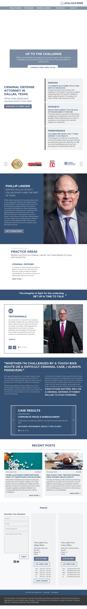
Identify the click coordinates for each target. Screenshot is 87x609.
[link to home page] (17, 5)
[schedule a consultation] (43, 298)
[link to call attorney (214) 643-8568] (71, 5)
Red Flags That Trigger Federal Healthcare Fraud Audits (63, 480)
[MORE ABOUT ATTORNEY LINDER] (18, 110)
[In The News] (28, 11)
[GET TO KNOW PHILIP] (14, 235)
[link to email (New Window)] (18, 565)
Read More (35, 499)
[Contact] (73, 11)
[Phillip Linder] (15, 11)
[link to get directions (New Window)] (43, 555)
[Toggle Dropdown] (52, 12)
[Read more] (26, 275)
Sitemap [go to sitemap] (46, 596)
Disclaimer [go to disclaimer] (54, 596)
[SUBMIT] (24, 561)
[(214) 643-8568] (41, 562)
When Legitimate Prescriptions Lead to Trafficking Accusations (23, 480)
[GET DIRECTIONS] (42, 568)
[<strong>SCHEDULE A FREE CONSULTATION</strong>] (43, 71)
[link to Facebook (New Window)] (15, 565)
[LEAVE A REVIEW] (42, 584)
